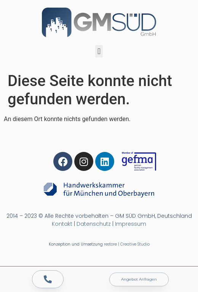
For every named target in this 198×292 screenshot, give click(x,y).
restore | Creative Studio (127, 244)
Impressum (130, 224)
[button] (98, 51)
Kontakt (62, 224)
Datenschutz (94, 224)
